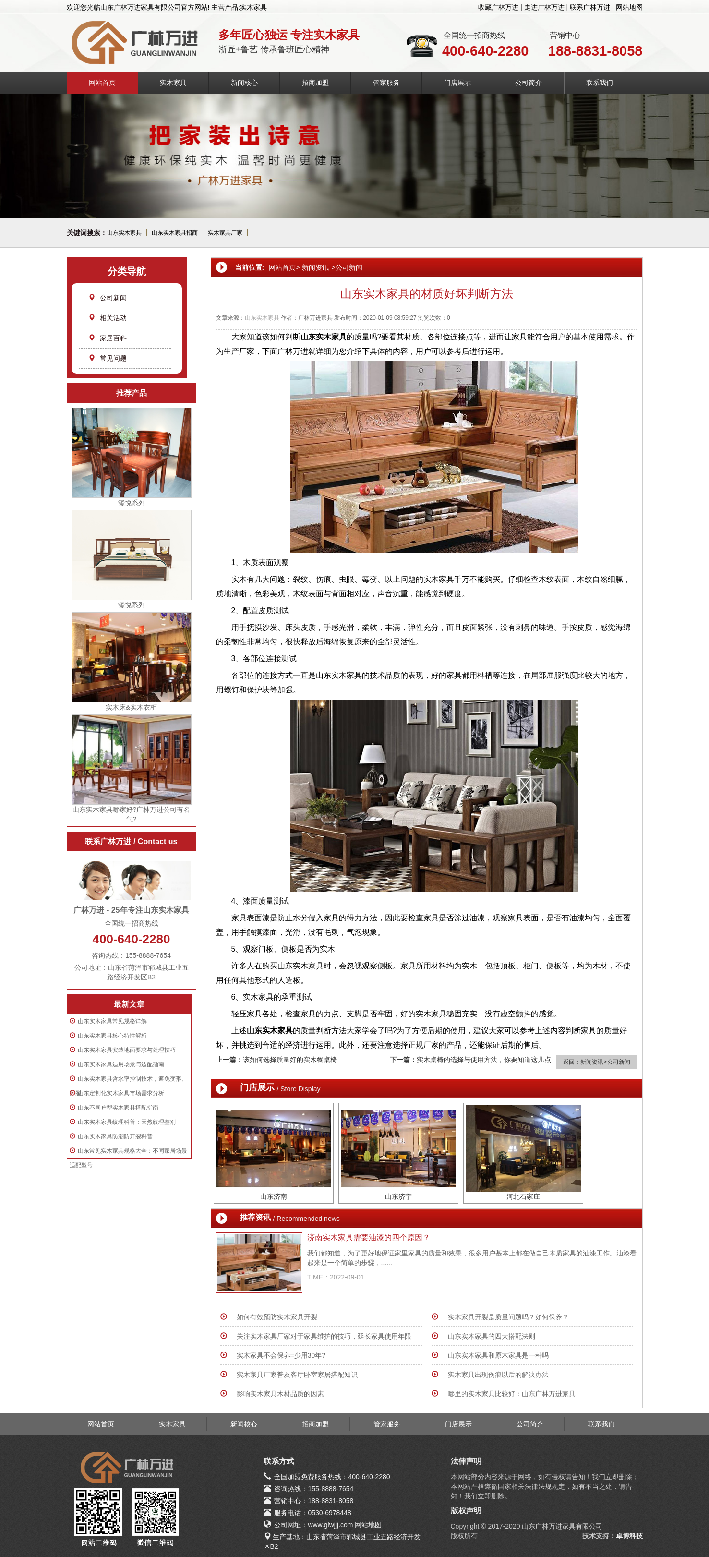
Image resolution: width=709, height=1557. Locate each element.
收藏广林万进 (498, 7)
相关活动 (107, 318)
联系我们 (599, 82)
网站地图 (629, 7)
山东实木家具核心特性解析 (112, 1035)
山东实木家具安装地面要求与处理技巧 (127, 1050)
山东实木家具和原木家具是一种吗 (498, 1355)
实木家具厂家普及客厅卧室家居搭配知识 (297, 1374)
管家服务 (386, 82)
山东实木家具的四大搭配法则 (491, 1336)
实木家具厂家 (225, 232)
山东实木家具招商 (175, 232)
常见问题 (107, 358)
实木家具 (173, 82)
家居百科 (107, 338)
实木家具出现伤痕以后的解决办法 (498, 1374)
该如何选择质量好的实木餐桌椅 (290, 1059)
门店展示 (457, 82)
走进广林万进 (544, 7)
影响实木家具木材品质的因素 (280, 1394)
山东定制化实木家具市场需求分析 (121, 1093)
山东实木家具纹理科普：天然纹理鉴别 (127, 1122)
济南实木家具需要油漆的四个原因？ (368, 1237)
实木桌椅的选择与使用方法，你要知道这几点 (484, 1059)
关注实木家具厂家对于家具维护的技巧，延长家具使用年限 (324, 1336)
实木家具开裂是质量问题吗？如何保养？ (508, 1317)
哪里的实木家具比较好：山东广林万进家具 (512, 1394)
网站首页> (284, 267)
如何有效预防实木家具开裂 (277, 1317)
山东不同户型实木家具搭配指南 (118, 1107)
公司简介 (528, 82)
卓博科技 (629, 1536)
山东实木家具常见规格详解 (112, 1021)
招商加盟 (315, 82)
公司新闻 (107, 298)
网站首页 (102, 82)
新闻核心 (244, 82)
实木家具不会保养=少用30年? (281, 1355)
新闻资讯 (315, 267)
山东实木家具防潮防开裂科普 (115, 1136)
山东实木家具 (124, 232)
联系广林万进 (590, 7)
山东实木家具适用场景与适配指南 (121, 1064)
